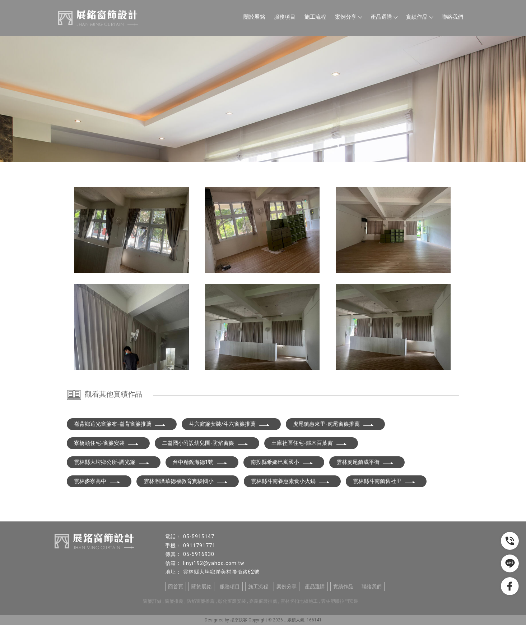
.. (285, 619)
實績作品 (419, 17)
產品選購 (384, 17)
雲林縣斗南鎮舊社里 (384, 481)
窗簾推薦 (174, 601)
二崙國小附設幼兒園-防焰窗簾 (205, 443)
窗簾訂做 (152, 601)
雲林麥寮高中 (97, 481)
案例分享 (348, 17)
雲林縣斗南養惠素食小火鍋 (290, 481)
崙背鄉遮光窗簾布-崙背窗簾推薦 (120, 424)
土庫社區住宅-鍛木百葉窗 (309, 443)
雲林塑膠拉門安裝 (339, 601)
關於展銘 (254, 17)
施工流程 (315, 17)
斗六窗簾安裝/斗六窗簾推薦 (229, 424)
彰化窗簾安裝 (232, 601)
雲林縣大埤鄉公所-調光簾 (112, 462)
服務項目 (284, 17)
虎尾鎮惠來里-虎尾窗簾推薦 (333, 424)
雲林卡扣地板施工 (299, 601)
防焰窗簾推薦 (201, 601)
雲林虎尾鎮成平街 (365, 462)
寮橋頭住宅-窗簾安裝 (106, 443)
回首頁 (175, 586)
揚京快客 (238, 619)
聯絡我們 (452, 17)
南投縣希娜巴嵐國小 (282, 462)
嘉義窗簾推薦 (263, 601)
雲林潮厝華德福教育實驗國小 (186, 481)
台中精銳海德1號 (200, 462)
